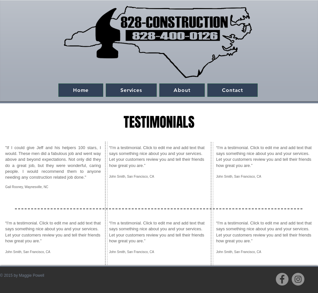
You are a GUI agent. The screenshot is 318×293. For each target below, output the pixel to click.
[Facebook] (282, 279)
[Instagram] (298, 279)
